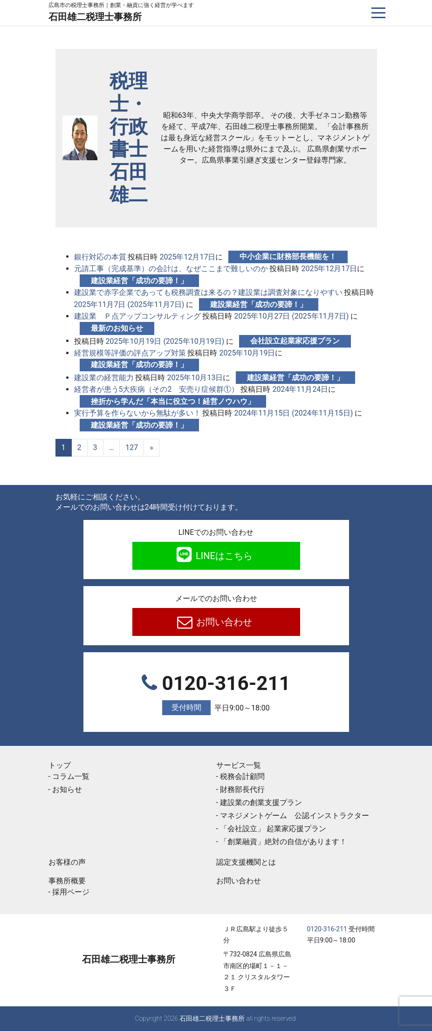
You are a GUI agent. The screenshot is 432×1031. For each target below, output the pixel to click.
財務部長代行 (242, 789)
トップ (59, 765)
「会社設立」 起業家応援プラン (273, 828)
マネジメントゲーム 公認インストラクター (294, 815)
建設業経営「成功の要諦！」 (139, 280)
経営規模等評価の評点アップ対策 (130, 352)
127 (131, 447)
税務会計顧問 (242, 776)
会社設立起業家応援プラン (295, 340)
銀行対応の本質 (100, 256)
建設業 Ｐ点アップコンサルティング (137, 316)
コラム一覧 (70, 776)
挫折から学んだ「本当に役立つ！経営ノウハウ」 (173, 401)
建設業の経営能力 (104, 377)
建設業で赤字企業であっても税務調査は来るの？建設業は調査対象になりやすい (208, 292)
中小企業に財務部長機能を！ (288, 256)
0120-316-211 (216, 694)
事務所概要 (67, 880)
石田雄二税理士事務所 (95, 16)
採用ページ (70, 892)
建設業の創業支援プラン (261, 802)
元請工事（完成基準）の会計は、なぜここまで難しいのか (171, 268)
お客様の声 (67, 862)
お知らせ (67, 789)
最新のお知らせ (117, 328)
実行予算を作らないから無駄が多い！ (137, 413)
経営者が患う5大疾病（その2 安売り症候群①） (156, 389)
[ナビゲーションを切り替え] (378, 13)
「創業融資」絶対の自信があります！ (291, 841)
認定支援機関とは (246, 862)
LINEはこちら (223, 555)
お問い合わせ (223, 622)
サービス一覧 (238, 765)
